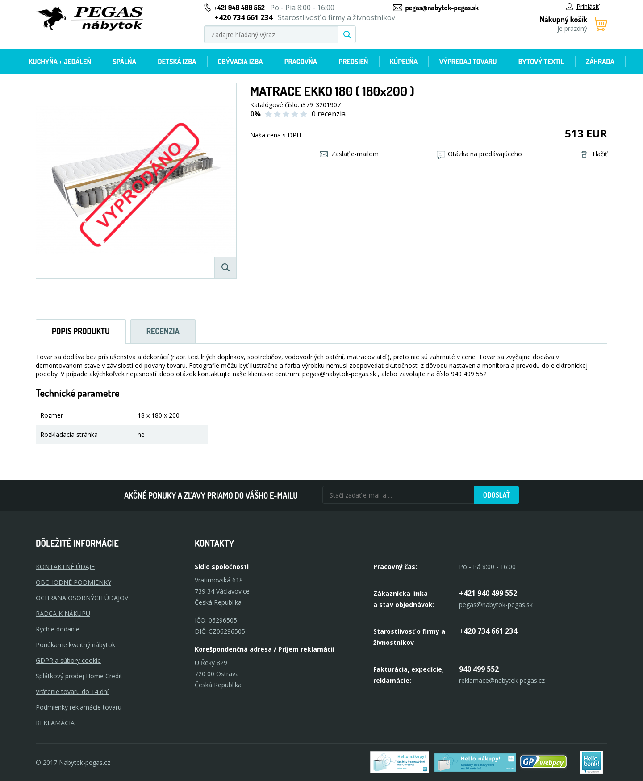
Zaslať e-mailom (349, 154)
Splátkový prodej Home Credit (79, 676)
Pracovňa (300, 61)
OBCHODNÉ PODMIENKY (73, 582)
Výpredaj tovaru (468, 61)
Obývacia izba (240, 61)
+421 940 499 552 (239, 7)
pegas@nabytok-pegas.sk (442, 7)
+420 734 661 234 (488, 631)
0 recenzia (329, 114)
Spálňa (124, 61)
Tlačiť (594, 154)
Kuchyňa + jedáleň (60, 61)
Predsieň (353, 61)
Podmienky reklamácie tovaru (78, 707)
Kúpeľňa (404, 61)
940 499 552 (479, 669)
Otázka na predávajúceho (479, 154)
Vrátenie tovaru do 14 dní (72, 691)
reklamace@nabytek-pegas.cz (502, 680)
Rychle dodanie (57, 629)
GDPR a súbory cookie (68, 660)
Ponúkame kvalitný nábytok (75, 644)
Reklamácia (55, 723)
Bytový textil (541, 61)
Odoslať (496, 494)
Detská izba (177, 61)
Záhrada (600, 61)
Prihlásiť (582, 6)
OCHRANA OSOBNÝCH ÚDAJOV (82, 598)
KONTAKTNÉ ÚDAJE (65, 566)
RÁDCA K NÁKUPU (63, 613)
